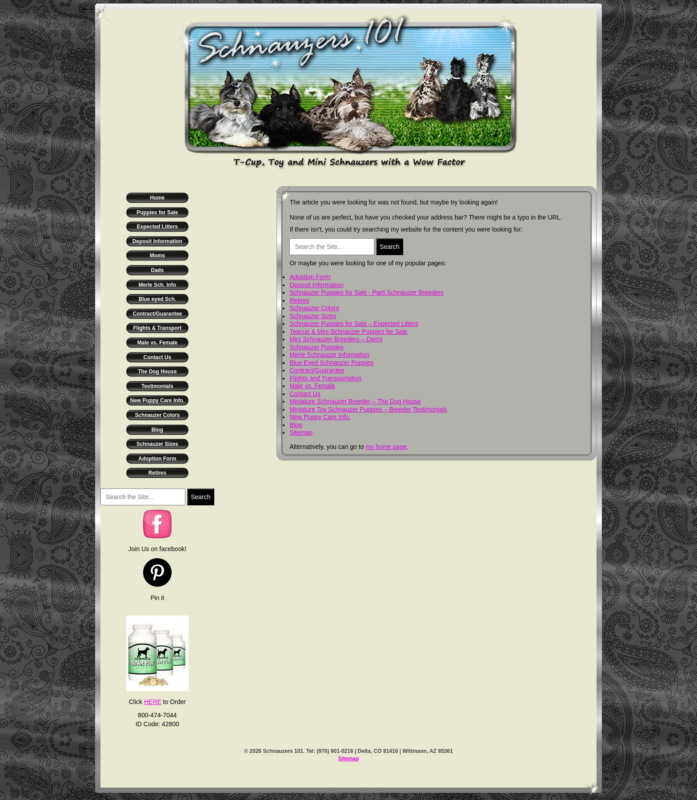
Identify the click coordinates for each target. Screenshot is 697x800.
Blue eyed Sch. (157, 299)
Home (157, 198)
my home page (386, 446)
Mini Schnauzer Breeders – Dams (335, 339)
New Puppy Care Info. (157, 400)
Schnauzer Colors (157, 415)
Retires (157, 473)
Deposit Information (157, 241)
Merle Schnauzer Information (329, 354)
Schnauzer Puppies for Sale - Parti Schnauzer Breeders (366, 292)
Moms (157, 255)
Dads (157, 270)
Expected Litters (157, 227)
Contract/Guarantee (157, 314)
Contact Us (158, 357)
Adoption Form (157, 459)
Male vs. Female (157, 343)
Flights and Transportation (325, 378)
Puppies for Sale (157, 212)
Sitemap (300, 432)
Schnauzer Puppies (316, 347)
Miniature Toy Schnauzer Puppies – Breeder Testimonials (368, 409)
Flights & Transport (157, 328)
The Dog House (157, 371)
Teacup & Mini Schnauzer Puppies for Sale (348, 331)
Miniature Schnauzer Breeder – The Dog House (355, 401)
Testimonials (157, 386)
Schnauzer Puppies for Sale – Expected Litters (353, 323)
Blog (157, 430)
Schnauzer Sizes (157, 444)
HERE (152, 701)
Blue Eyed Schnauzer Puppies (331, 362)
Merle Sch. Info (157, 285)
